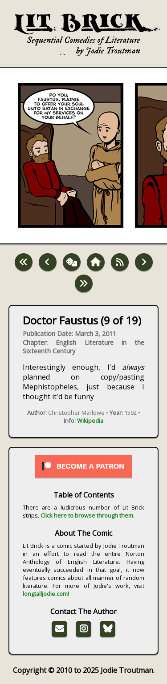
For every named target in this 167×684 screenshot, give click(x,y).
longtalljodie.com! (46, 594)
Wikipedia (90, 421)
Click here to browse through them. (87, 515)
